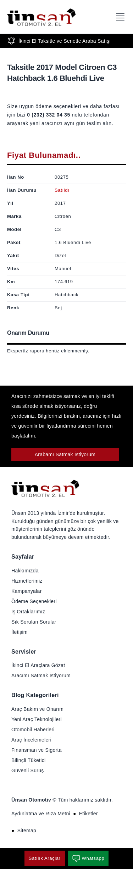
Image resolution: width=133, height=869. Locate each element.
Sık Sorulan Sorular (33, 622)
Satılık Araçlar (45, 858)
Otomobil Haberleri (33, 729)
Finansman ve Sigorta (36, 750)
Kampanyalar (26, 591)
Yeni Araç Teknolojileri (36, 719)
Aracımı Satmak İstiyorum (41, 675)
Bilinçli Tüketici (28, 760)
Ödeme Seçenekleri (34, 601)
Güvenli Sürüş (27, 770)
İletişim (19, 632)
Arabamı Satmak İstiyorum (65, 454)
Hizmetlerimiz (27, 581)
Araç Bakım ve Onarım (37, 709)
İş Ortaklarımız (28, 611)
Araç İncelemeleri (31, 740)
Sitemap (26, 830)
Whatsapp (88, 858)
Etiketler (88, 813)
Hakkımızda (25, 570)
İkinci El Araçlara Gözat (38, 665)
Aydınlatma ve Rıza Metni (40, 813)
